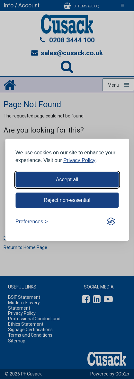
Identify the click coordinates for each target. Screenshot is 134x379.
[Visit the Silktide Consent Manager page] (111, 221)
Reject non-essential (67, 200)
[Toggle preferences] (31, 221)
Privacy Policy (79, 160)
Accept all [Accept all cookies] (67, 179)
